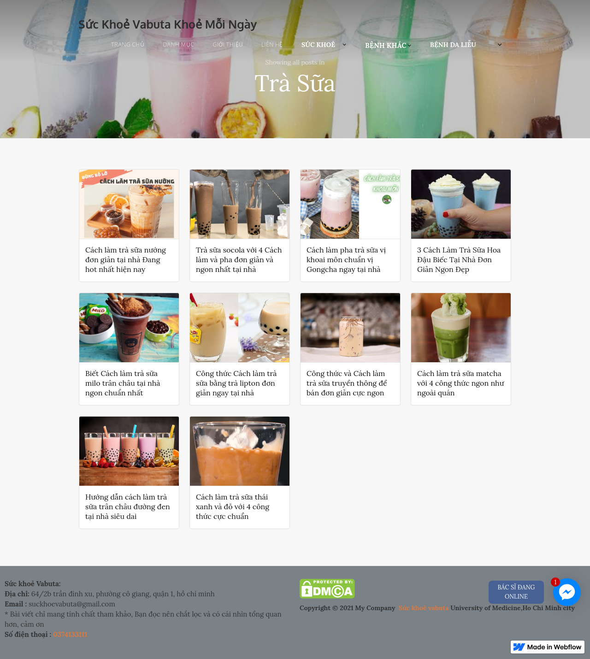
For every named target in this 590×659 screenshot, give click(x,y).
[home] (167, 21)
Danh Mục (178, 44)
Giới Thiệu (228, 44)
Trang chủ (127, 44)
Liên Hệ (272, 44)
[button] (324, 44)
